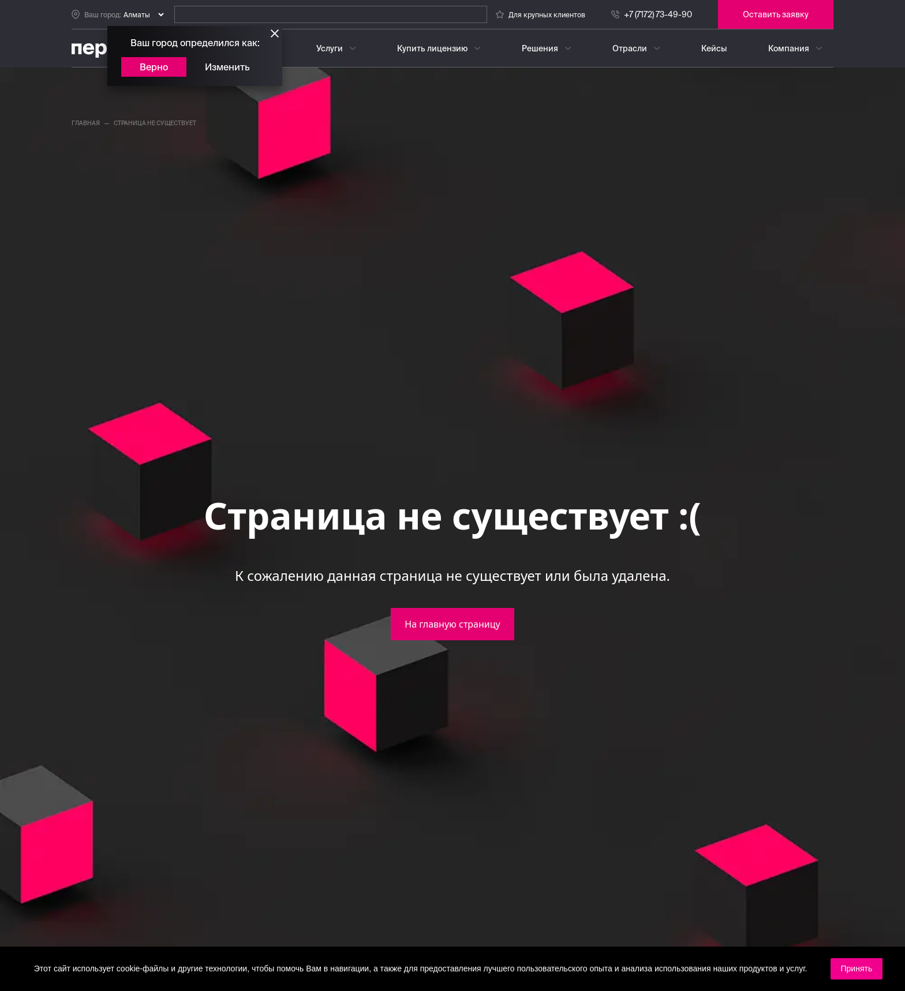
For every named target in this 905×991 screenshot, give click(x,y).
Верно (154, 67)
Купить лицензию (432, 48)
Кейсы (714, 48)
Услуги (329, 48)
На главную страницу (452, 624)
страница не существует (155, 123)
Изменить (227, 67)
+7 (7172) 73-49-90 (658, 14)
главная (86, 123)
